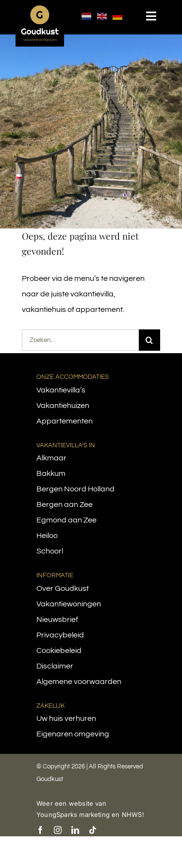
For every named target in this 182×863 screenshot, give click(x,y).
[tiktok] (93, 830)
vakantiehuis (44, 309)
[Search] (149, 340)
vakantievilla (92, 294)
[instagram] (58, 830)
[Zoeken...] (80, 340)
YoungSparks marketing (73, 814)
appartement (99, 309)
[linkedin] (75, 830)
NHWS (132, 814)
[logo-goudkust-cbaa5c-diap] (39, 9)
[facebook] (40, 830)
